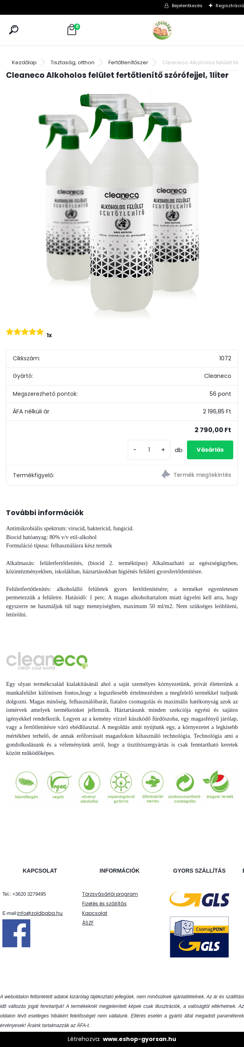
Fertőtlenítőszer (128, 62)
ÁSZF (88, 922)
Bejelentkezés (187, 5)
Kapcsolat (94, 913)
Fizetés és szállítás (104, 903)
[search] (14, 30)
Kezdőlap (24, 62)
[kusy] (149, 450)
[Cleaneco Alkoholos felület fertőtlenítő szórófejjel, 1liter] (122, 203)
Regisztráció (230, 5)
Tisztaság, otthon (72, 62)
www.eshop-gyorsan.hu (139, 1039)
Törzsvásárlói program (110, 894)
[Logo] (180, 30)
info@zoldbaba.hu (40, 913)
